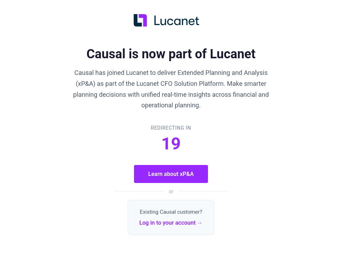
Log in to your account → (171, 222)
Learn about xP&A (171, 174)
